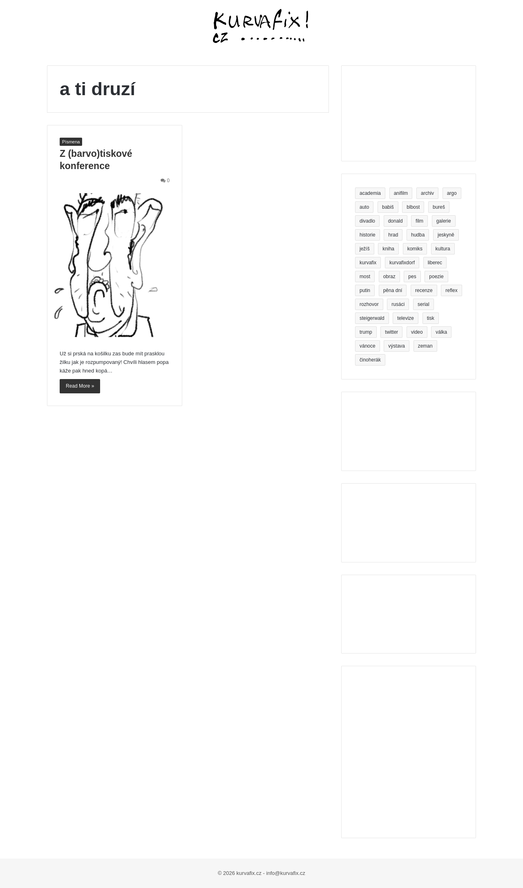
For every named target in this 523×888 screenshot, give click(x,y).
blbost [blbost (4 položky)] (413, 207)
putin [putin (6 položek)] (365, 290)
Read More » (80, 386)
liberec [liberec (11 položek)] (435, 263)
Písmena (71, 141)
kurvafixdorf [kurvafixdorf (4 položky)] (402, 263)
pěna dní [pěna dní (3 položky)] (392, 290)
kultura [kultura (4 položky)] (443, 249)
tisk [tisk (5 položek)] (430, 318)
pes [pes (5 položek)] (412, 276)
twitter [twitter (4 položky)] (391, 332)
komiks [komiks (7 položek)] (414, 249)
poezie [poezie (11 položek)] (436, 276)
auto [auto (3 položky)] (364, 207)
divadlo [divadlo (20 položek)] (367, 221)
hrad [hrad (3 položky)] (393, 235)
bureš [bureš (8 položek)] (439, 207)
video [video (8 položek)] (417, 332)
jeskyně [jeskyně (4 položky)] (446, 235)
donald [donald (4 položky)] (395, 221)
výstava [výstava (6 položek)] (396, 346)
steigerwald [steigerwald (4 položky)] (372, 318)
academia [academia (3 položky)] (370, 193)
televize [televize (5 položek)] (405, 318)
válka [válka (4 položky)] (441, 332)
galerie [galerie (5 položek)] (443, 221)
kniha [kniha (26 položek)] (388, 249)
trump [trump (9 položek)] (366, 332)
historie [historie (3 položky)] (367, 235)
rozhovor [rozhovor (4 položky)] (369, 304)
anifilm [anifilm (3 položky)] (401, 193)
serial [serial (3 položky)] (423, 304)
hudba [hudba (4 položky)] (418, 235)
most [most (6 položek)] (365, 276)
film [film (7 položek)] (419, 221)
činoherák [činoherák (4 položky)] (370, 360)
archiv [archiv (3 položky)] (427, 193)
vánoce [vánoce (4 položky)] (367, 346)
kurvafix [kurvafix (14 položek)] (368, 263)
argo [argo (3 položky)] (452, 193)
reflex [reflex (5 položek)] (451, 290)
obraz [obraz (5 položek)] (389, 276)
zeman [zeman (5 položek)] (425, 346)
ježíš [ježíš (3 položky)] (365, 249)
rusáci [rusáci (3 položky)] (398, 304)
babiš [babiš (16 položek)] (388, 207)
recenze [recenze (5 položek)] (424, 290)
